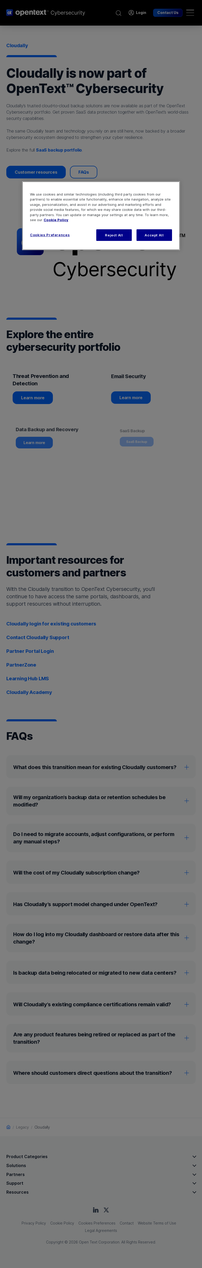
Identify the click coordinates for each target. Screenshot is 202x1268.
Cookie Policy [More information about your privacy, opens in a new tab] (56, 220)
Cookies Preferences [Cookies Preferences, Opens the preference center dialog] (50, 235)
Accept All (154, 235)
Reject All (114, 235)
